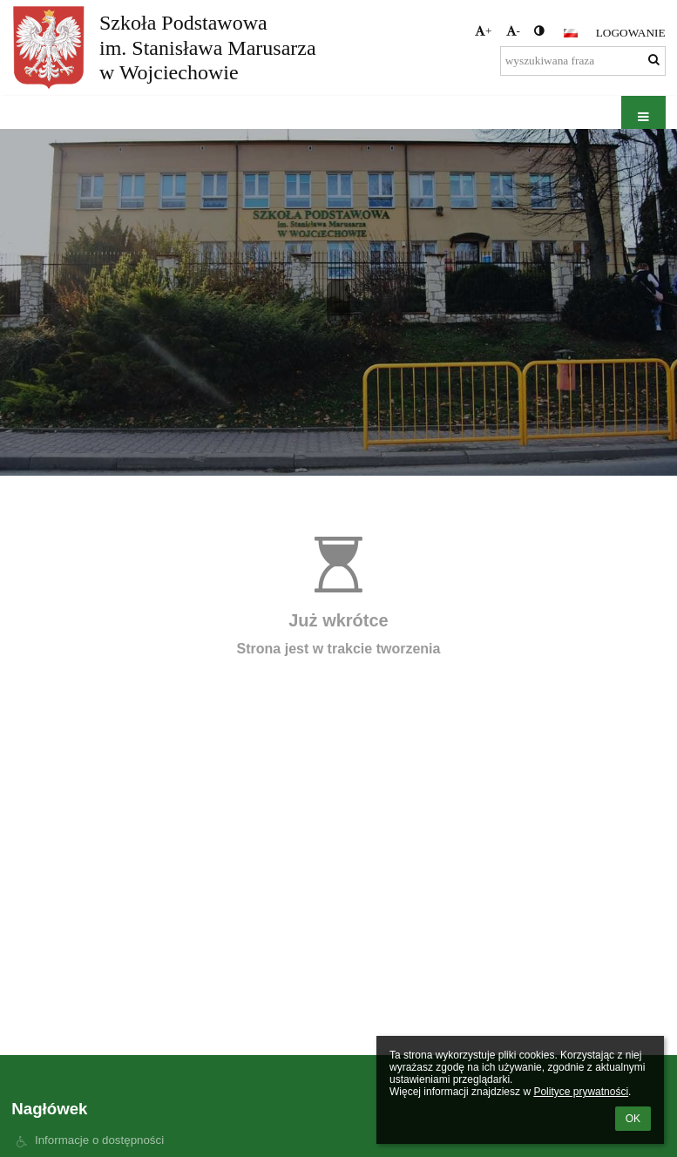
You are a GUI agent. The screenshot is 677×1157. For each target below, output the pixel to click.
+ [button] (483, 30)
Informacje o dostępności (99, 1140)
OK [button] (633, 1119)
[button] (571, 33)
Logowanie (631, 32)
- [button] (513, 30)
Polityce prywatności (580, 1092)
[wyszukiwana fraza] (583, 61)
